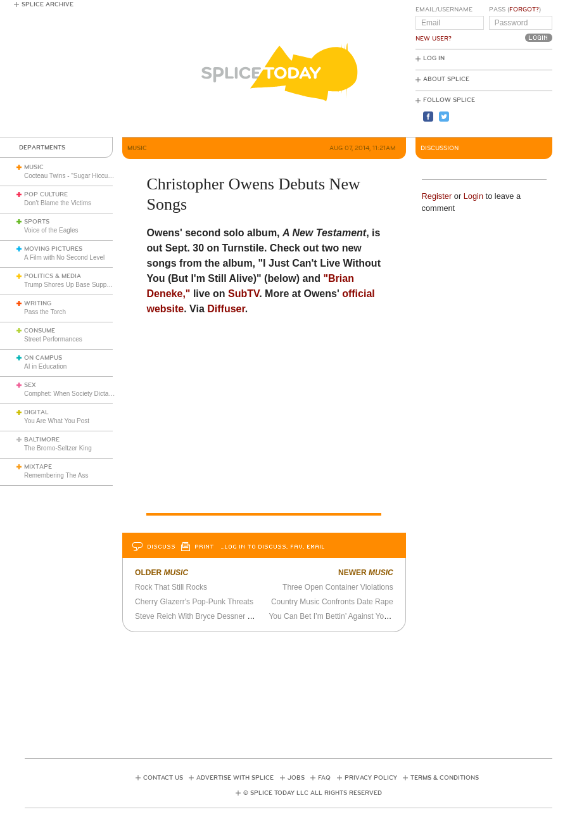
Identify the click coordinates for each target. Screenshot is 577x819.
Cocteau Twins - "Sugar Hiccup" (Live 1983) (85, 175)
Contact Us (163, 778)
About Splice (446, 79)
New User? (433, 38)
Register (437, 196)
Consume (39, 330)
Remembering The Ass (56, 475)
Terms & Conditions (444, 778)
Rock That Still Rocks (171, 587)
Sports (36, 221)
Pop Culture (46, 194)
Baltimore (42, 439)
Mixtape (38, 467)
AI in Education (45, 366)
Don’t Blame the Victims (57, 203)
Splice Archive (47, 4)
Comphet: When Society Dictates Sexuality (84, 393)
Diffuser (226, 308)
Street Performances (53, 339)
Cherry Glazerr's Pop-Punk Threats (194, 601)
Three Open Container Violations (337, 587)
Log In (434, 58)
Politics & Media (52, 276)
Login (473, 196)
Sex (30, 385)
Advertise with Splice (235, 778)
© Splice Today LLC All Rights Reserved (312, 793)
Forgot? (524, 9)
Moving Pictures (53, 249)
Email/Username (443, 9)
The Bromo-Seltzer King (58, 448)
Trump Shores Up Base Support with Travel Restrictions (102, 284)
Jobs (296, 778)
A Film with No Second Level (64, 257)
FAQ (324, 778)
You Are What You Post (56, 420)
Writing (37, 303)
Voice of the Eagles (51, 230)
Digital (36, 412)
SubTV (243, 293)
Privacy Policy (371, 778)
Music (34, 167)
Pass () (515, 9)
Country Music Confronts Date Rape (332, 601)
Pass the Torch (45, 311)
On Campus (43, 358)
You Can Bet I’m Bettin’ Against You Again (339, 616)
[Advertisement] (288, 691)
